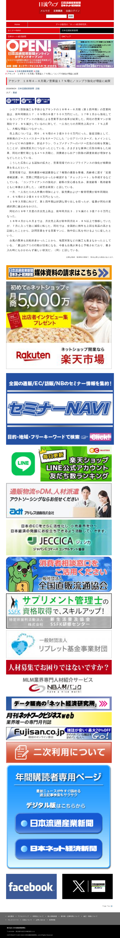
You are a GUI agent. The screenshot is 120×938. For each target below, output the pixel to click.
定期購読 (62, 11)
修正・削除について (90, 916)
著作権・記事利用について (70, 916)
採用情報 (52, 920)
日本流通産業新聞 (70, 30)
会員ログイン (75, 11)
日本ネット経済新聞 (17, 36)
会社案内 (11, 916)
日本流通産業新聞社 (60, 4)
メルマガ (49, 11)
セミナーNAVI (14, 30)
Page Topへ (107, 906)
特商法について (38, 916)
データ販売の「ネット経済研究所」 (72, 24)
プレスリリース (13, 920)
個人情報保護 (52, 916)
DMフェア (66, 36)
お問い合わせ (40, 920)
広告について (27, 920)
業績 (15, 92)
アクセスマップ (23, 916)
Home (17, 24)
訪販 (37, 71)
